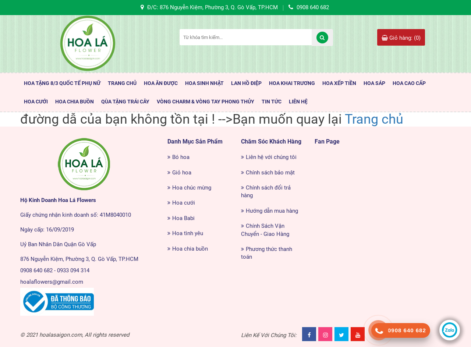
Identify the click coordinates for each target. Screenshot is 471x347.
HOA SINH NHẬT (204, 83)
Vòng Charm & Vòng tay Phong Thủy (205, 102)
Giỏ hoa (181, 172)
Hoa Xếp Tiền (339, 83)
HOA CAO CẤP (409, 83)
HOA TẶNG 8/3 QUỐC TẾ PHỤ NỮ (62, 83)
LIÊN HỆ (298, 102)
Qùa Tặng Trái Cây (125, 102)
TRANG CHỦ (122, 83)
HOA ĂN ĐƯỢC (161, 83)
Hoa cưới (183, 202)
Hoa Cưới (36, 102)
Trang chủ (374, 119)
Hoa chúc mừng (191, 187)
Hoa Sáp (374, 83)
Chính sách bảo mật (270, 172)
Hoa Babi (183, 218)
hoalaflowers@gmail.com (51, 282)
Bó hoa (181, 157)
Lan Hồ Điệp (246, 83)
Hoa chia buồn (190, 248)
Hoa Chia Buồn (74, 102)
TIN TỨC (271, 102)
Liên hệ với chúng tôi (271, 157)
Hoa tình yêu (187, 233)
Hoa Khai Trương (292, 83)
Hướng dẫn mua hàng (272, 211)
